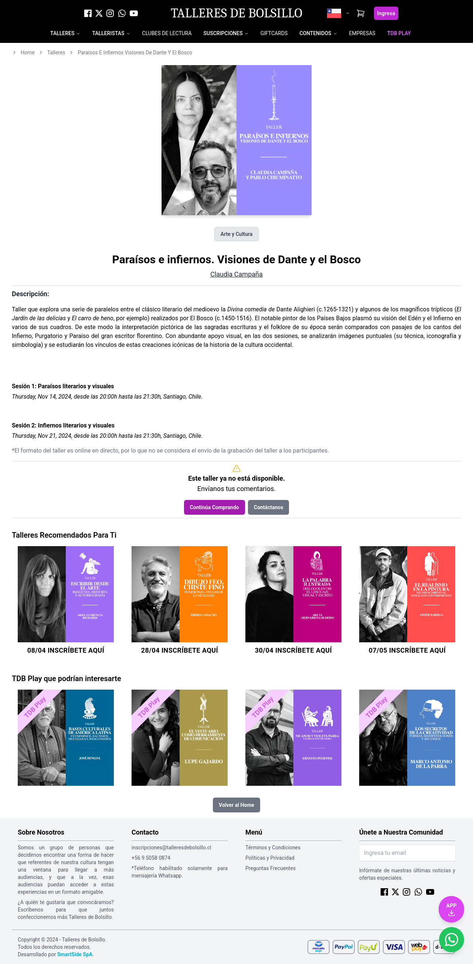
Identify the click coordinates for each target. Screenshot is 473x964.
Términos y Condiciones (272, 847)
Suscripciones (223, 33)
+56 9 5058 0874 (151, 858)
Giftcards (274, 33)
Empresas (362, 33)
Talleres (62, 33)
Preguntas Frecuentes (270, 868)
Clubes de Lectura (167, 33)
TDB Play (399, 33)
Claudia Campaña (236, 274)
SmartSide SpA (75, 954)
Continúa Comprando (214, 507)
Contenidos (315, 33)
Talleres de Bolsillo (236, 13)
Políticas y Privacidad (270, 858)
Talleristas (108, 33)
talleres (56, 52)
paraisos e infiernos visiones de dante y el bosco (135, 52)
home (28, 52)
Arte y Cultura (236, 234)
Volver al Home (236, 805)
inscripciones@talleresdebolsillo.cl (171, 847)
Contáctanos (268, 507)
